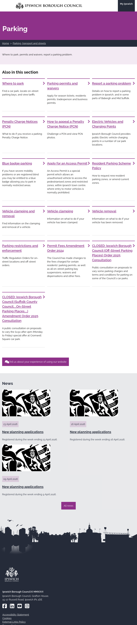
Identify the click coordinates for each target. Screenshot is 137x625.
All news (68, 505)
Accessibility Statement (15, 614)
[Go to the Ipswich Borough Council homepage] (49, 6)
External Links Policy (14, 621)
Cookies (7, 618)
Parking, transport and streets (29, 43)
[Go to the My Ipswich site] (126, 5)
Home (5, 43)
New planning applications (22, 432)
